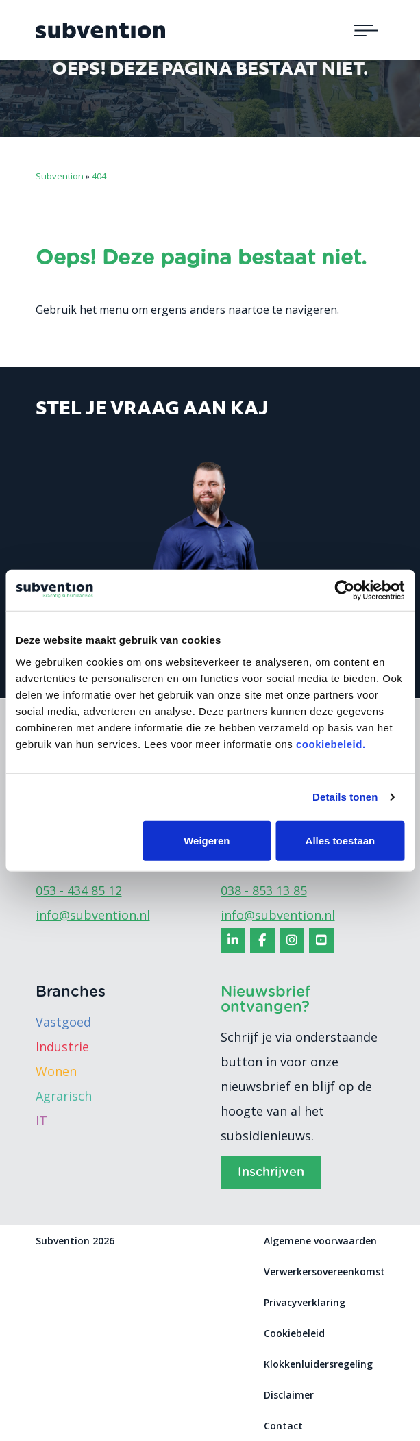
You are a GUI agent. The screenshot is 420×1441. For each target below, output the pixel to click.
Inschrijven (271, 1172)
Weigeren (207, 840)
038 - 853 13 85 (264, 890)
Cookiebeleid (294, 1333)
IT (41, 1120)
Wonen (56, 1071)
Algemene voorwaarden (320, 1240)
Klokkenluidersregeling (318, 1363)
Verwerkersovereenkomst (324, 1271)
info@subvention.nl (93, 915)
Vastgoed (63, 1022)
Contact (283, 1425)
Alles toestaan (340, 840)
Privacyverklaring (304, 1302)
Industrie (62, 1046)
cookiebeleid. (331, 743)
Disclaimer (289, 1394)
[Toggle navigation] (366, 30)
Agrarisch (64, 1096)
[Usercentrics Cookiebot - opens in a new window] (344, 590)
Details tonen (345, 797)
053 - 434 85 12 (79, 890)
